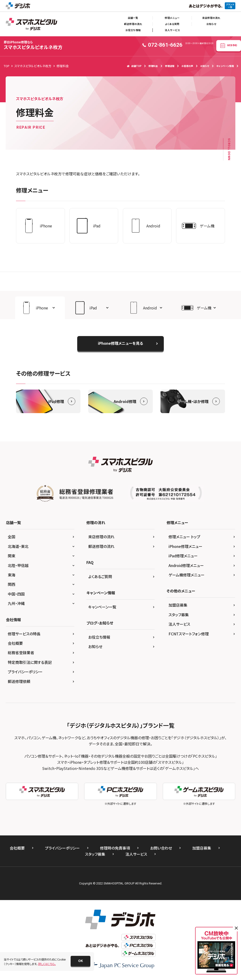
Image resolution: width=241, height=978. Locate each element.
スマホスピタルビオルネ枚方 (33, 45)
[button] (40, 307)
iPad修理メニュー (183, 555)
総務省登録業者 (21, 652)
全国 (11, 536)
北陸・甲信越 (18, 565)
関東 (11, 555)
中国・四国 (16, 593)
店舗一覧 (133, 18)
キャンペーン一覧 (102, 606)
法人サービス (172, 30)
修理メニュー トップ (184, 536)
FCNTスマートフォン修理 (189, 633)
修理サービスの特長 (24, 633)
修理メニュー (172, 18)
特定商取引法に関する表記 (30, 662)
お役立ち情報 (133, 30)
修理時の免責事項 (115, 848)
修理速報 (169, 66)
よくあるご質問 (100, 576)
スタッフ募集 (179, 614)
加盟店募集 (178, 605)
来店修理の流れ (211, 18)
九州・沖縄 (16, 603)
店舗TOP (134, 66)
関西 (11, 584)
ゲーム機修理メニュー (187, 574)
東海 (11, 574)
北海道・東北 (18, 546)
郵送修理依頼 (19, 681)
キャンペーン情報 (225, 66)
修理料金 (153, 66)
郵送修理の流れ (133, 24)
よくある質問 (172, 24)
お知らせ (211, 24)
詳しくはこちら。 (47, 964)
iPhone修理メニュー (185, 546)
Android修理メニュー (186, 565)
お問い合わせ (161, 848)
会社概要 (15, 643)
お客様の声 (187, 66)
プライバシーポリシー (25, 671)
